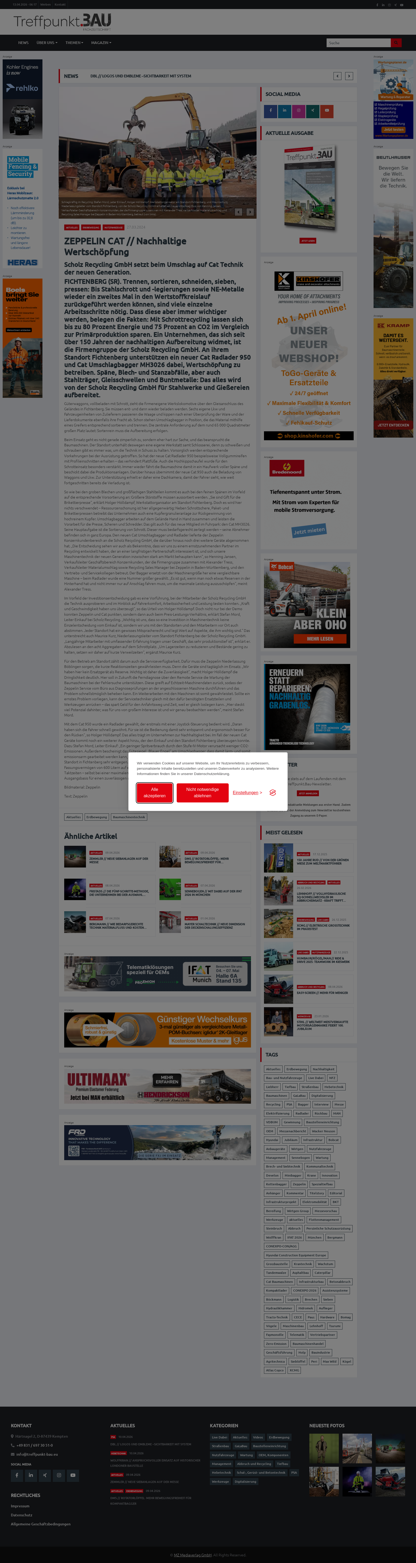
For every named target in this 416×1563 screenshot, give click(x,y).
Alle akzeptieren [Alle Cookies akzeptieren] (155, 792)
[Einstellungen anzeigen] (247, 793)
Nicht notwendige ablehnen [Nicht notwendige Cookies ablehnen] (202, 792)
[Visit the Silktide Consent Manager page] (272, 792)
